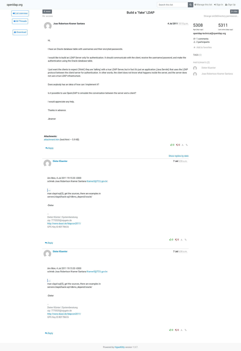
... (49, 190)
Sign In (218, 4)
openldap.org (14, 4)
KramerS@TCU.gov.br (97, 181)
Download (20, 32)
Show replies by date (178, 156)
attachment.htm (51, 139)
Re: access (47, 16)
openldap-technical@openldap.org (209, 33)
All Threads (20, 21)
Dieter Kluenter (60, 161)
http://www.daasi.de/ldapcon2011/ (64, 223)
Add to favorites (202, 47)
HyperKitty (120, 347)
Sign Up (230, 4)
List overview (20, 13)
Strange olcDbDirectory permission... (221, 16)
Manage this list (203, 4)
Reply (49, 148)
